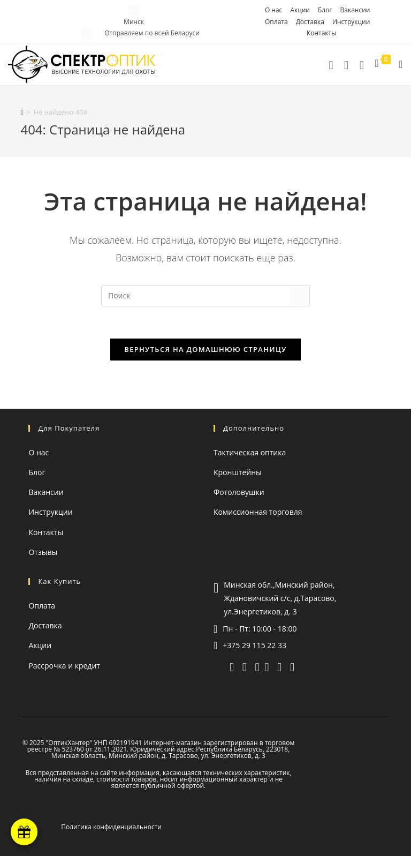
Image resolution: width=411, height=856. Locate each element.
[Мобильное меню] (397, 64)
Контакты (322, 32)
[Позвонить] (331, 64)
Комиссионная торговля (258, 512)
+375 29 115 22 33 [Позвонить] (254, 645)
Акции (300, 9)
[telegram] (346, 64)
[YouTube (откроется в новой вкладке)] (267, 666)
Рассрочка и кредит (64, 665)
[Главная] (21, 112)
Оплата (276, 21)
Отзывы (42, 552)
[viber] (244, 666)
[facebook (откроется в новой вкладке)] (292, 666)
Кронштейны (238, 472)
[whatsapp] (257, 666)
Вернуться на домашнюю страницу (205, 349)
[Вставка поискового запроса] (205, 295)
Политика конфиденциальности (111, 826)
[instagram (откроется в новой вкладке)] (279, 666)
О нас (273, 9)
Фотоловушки (239, 492)
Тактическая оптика (250, 452)
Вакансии (355, 9)
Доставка (310, 21)
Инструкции (351, 21)
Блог (325, 9)
